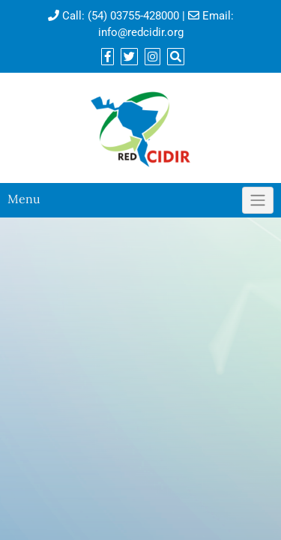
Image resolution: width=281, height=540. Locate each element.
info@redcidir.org (141, 32)
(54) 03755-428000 (133, 15)
